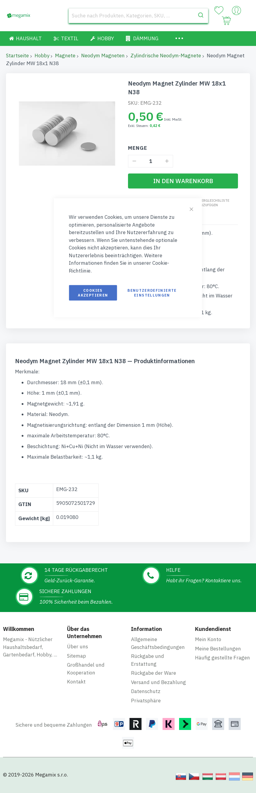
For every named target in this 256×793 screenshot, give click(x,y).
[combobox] (138, 15)
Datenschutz (145, 691)
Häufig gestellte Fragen (222, 657)
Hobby (42, 55)
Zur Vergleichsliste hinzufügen (210, 202)
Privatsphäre (146, 700)
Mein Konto (208, 639)
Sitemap (76, 656)
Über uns (77, 646)
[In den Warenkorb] (183, 180)
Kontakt (76, 681)
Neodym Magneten (103, 55)
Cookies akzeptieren (93, 292)
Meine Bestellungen (218, 648)
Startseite (17, 55)
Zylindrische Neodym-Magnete (165, 55)
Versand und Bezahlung (158, 682)
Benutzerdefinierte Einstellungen (151, 292)
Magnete (65, 55)
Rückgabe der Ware (153, 673)
